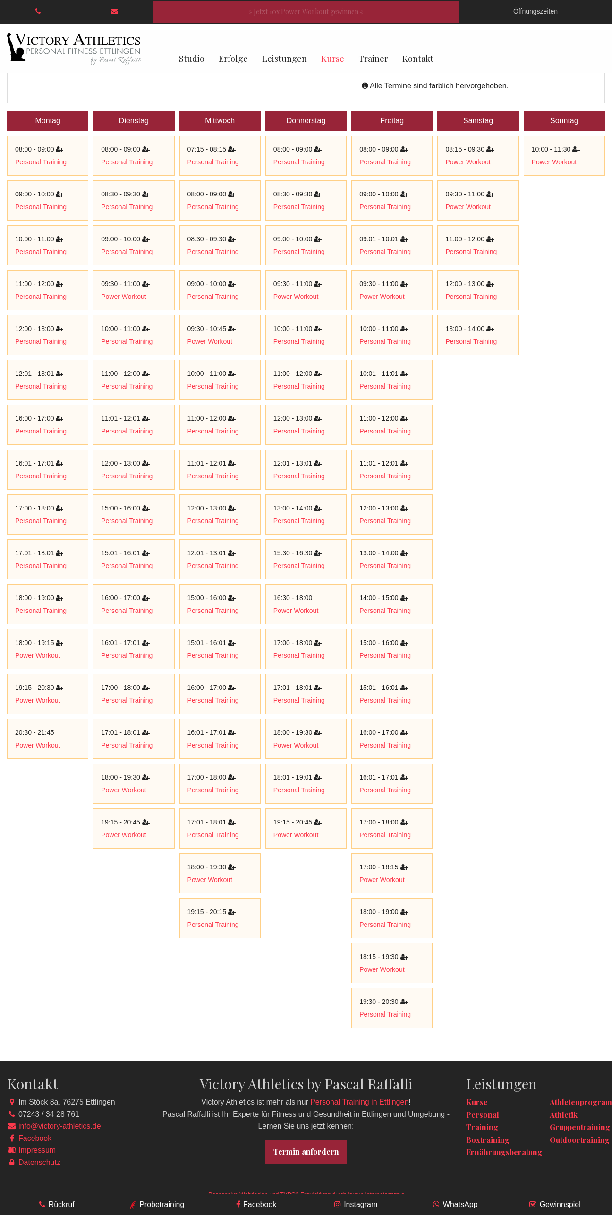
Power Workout (37, 655)
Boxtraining (488, 1140)
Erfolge (233, 58)
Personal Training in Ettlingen (359, 1102)
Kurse (332, 58)
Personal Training (41, 162)
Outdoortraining (580, 1140)
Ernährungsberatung (504, 1152)
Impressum (37, 1150)
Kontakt (418, 58)
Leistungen (284, 58)
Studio (191, 58)
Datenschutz (39, 1162)
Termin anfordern (306, 1151)
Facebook (34, 1138)
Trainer (373, 58)
